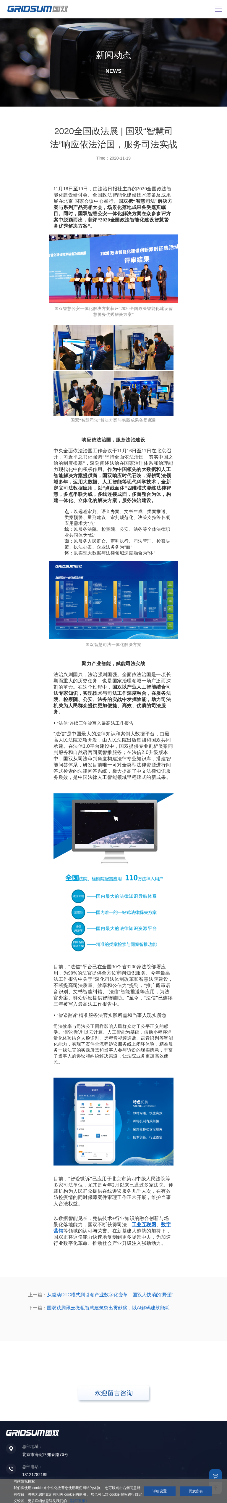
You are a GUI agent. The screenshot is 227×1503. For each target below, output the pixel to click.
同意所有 (196, 1491)
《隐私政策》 (78, 1501)
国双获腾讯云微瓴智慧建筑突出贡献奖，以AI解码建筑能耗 (108, 1307)
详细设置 (160, 1491)
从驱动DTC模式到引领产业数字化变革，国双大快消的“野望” (110, 1294)
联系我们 (215, 1475)
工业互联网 (144, 1224)
